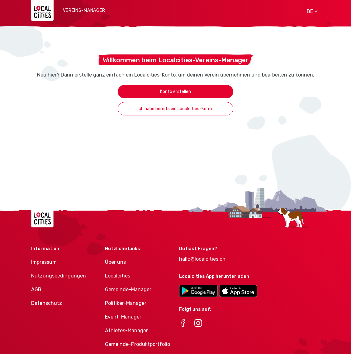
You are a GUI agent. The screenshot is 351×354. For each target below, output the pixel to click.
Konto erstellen (175, 91)
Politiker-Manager (125, 303)
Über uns (115, 262)
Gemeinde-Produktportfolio (137, 344)
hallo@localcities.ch (202, 259)
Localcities (117, 276)
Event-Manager (123, 317)
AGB (36, 289)
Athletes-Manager (126, 330)
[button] (310, 11)
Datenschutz (46, 303)
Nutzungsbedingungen (58, 276)
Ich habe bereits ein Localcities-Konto (176, 108)
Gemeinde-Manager (128, 289)
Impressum (44, 262)
